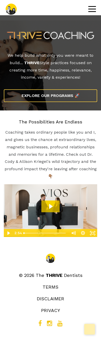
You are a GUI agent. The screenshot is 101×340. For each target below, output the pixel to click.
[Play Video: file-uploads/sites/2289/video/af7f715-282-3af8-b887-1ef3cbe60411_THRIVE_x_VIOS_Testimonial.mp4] (50, 206)
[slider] (45, 233)
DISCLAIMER (50, 298)
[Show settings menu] (83, 233)
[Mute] (73, 233)
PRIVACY (50, 310)
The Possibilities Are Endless (50, 121)
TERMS (50, 287)
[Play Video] (8, 233)
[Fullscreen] (92, 233)
